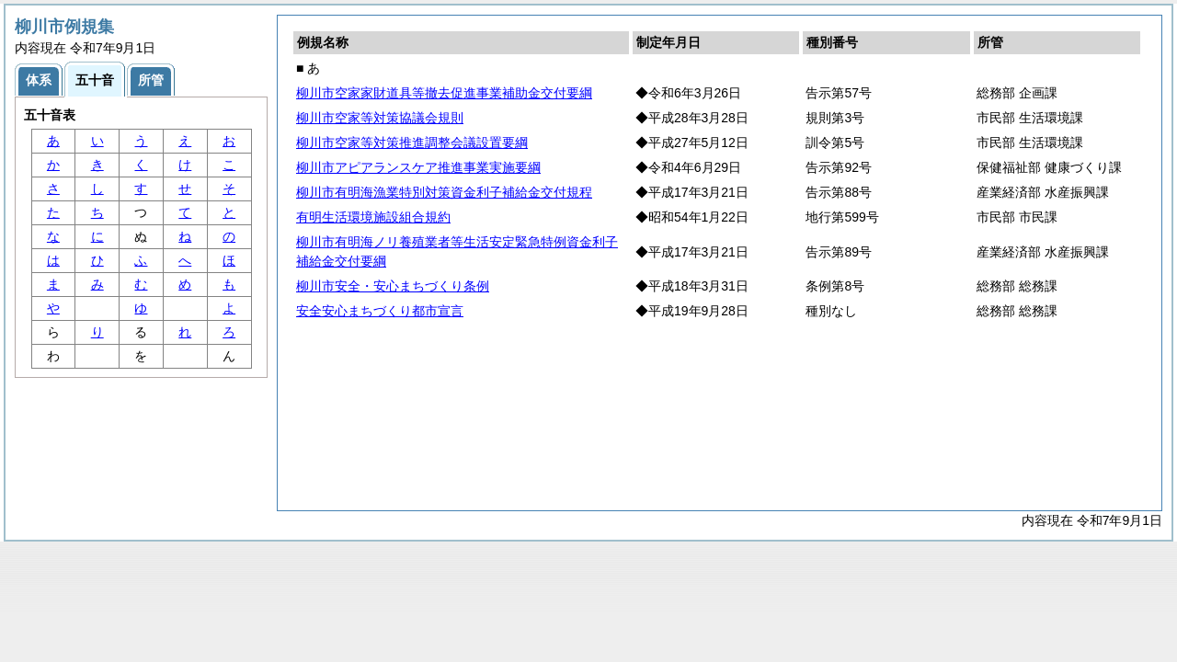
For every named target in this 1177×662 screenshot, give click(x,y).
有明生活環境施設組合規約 (373, 217)
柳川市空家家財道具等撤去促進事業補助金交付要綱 (444, 93)
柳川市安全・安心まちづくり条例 (392, 286)
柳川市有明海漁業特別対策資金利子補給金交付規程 (444, 192)
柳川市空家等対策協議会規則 (379, 117)
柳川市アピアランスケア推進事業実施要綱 (418, 167)
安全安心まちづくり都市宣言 (379, 310)
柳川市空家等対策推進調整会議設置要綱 (412, 142)
